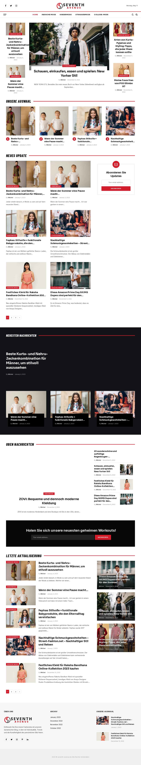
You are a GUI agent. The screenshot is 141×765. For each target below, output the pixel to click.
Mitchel (12, 58)
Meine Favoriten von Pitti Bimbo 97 (123, 83)
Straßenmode (82, 15)
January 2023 (55, 717)
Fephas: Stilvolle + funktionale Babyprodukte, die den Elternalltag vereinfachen (90, 140)
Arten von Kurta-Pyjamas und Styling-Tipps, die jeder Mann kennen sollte (123, 46)
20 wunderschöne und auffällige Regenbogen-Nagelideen (105, 454)
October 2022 (55, 728)
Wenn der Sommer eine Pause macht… (15, 84)
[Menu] (4, 14)
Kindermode (66, 15)
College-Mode (101, 15)
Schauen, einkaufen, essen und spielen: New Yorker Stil (69, 73)
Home (35, 15)
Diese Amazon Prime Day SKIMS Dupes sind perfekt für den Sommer (69, 294)
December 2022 (56, 721)
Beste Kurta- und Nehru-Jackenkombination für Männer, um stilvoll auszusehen (15, 46)
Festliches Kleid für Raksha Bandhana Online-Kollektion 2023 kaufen (25, 294)
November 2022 (56, 725)
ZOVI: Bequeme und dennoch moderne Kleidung (49, 501)
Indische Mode (49, 15)
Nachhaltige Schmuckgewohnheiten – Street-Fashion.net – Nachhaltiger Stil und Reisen (123, 140)
